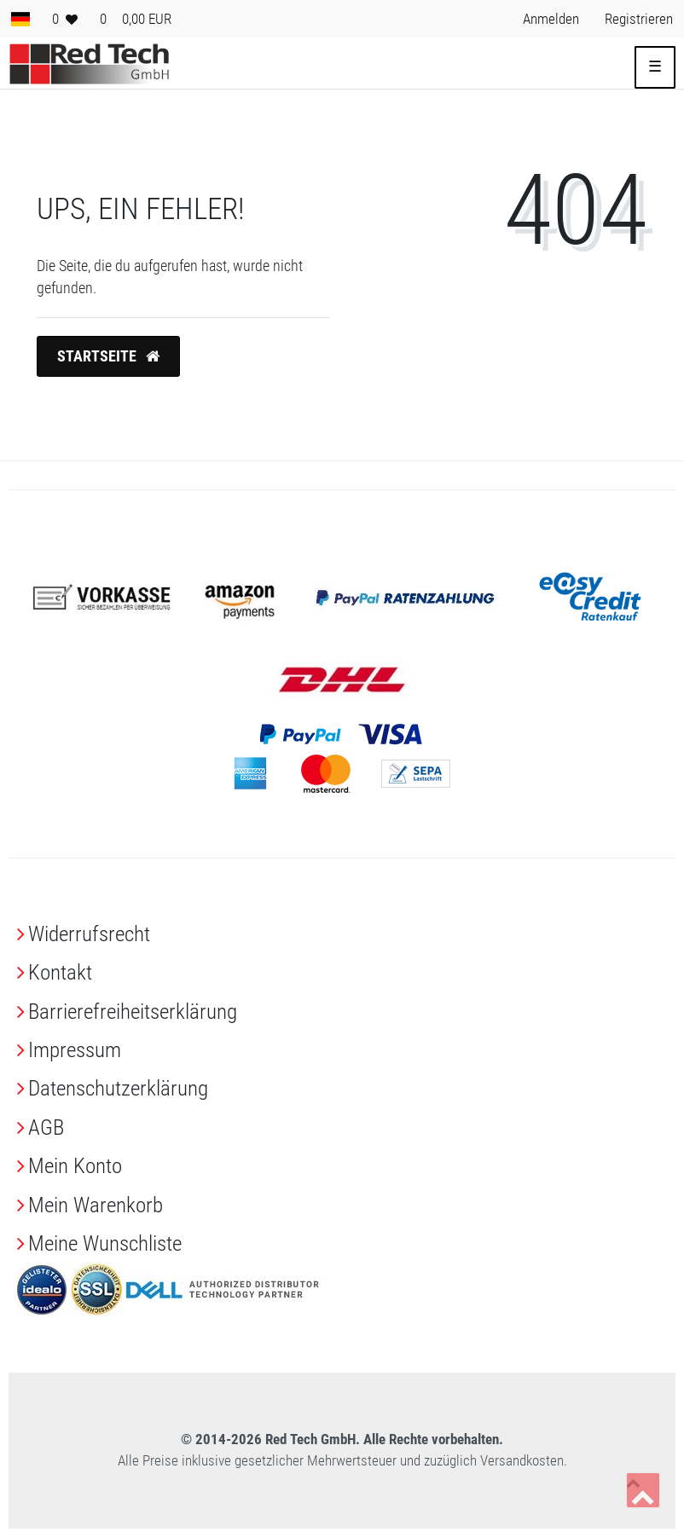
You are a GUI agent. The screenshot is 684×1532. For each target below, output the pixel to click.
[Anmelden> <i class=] (551, 19)
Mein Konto (75, 1165)
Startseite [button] (108, 356)
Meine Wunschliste (105, 1243)
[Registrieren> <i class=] (639, 19)
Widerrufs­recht (89, 934)
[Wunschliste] (65, 19)
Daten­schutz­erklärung (118, 1088)
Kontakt (60, 972)
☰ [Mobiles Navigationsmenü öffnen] (655, 66)
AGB (46, 1127)
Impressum (74, 1050)
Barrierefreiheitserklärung (132, 1011)
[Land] (20, 19)
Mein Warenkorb (95, 1205)
